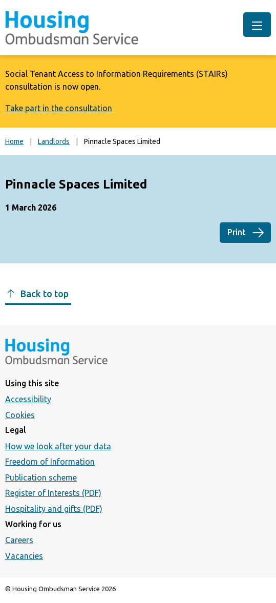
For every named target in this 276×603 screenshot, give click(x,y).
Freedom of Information (50, 461)
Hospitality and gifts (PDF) (53, 508)
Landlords (54, 141)
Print (236, 232)
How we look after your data (58, 446)
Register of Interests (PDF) (53, 492)
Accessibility (28, 399)
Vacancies (24, 555)
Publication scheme (41, 477)
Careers (19, 540)
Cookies (20, 415)
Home (14, 141)
